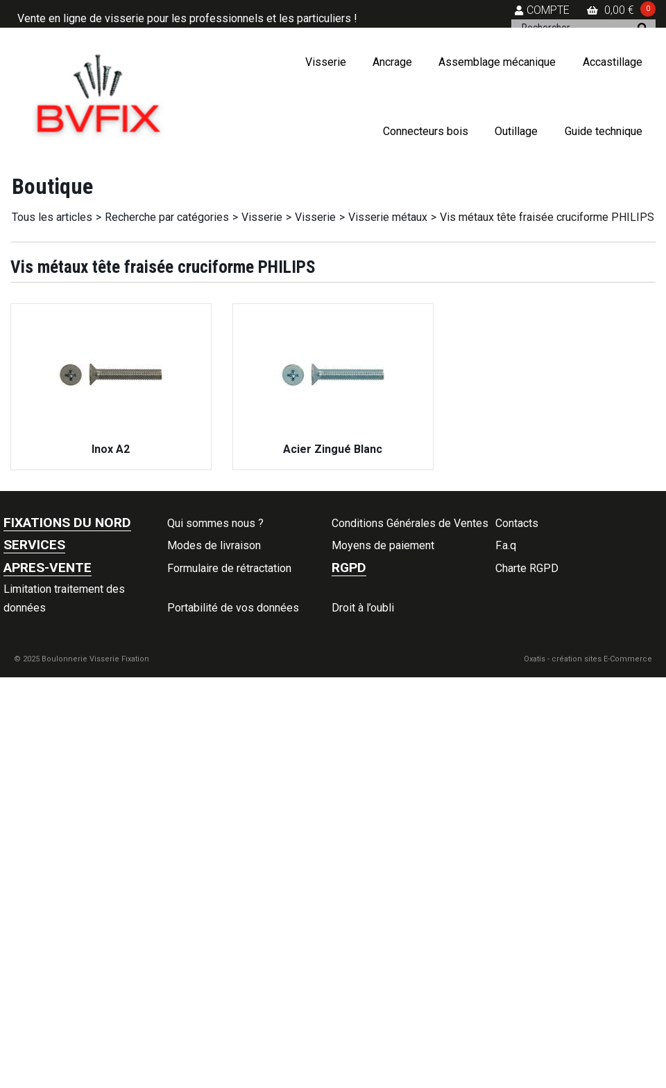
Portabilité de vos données (233, 607)
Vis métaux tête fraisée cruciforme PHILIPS (547, 217)
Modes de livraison (214, 545)
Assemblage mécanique (497, 62)
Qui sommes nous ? (215, 523)
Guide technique (603, 131)
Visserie (325, 62)
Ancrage (392, 62)
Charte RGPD (526, 568)
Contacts (516, 523)
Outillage (516, 131)
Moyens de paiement (383, 545)
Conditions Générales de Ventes (410, 523)
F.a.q (505, 545)
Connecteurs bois (425, 131)
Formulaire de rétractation (229, 568)
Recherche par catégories (167, 217)
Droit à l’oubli (363, 607)
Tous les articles (52, 217)
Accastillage (612, 62)
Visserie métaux (387, 217)
